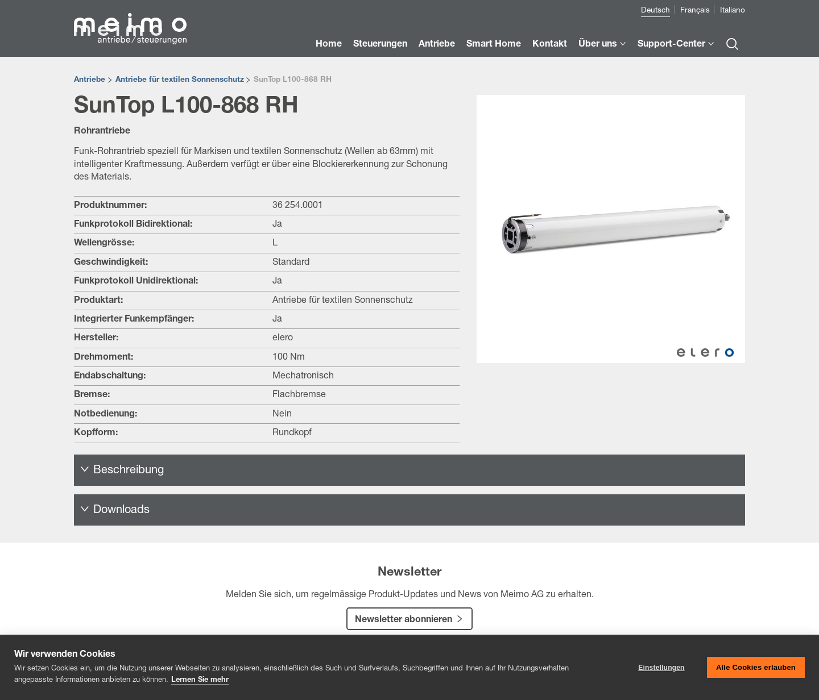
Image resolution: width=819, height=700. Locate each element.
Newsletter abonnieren (403, 620)
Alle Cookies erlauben (756, 667)
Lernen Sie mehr (200, 680)
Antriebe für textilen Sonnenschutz (179, 80)
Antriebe (89, 80)
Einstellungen (661, 668)
